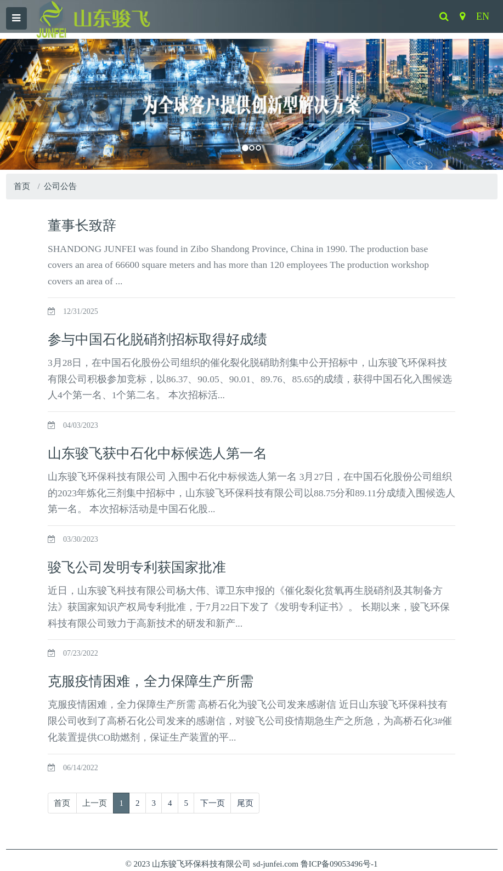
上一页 (94, 803)
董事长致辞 (82, 225)
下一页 (212, 803)
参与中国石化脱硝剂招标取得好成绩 (157, 339)
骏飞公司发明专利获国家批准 (137, 567)
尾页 (245, 803)
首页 (22, 186)
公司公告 (60, 186)
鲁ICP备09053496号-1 (339, 863)
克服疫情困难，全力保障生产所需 (150, 681)
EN (482, 16)
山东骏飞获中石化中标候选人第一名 (157, 453)
